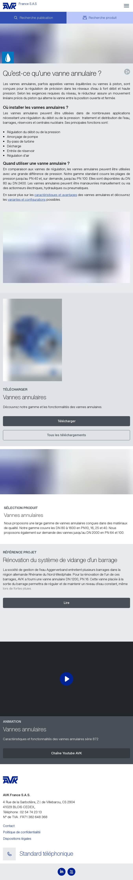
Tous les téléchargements (66, 435)
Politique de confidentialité (22, 832)
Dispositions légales (17, 838)
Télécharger (67, 421)
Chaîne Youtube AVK (66, 753)
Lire (66, 602)
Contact (9, 825)
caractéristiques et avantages (55, 194)
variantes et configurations (27, 199)
